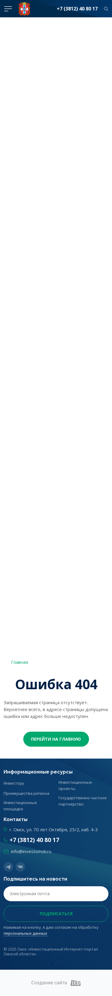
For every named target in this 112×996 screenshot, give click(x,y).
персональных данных (25, 933)
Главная (19, 662)
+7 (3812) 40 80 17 (77, 8)
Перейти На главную (56, 739)
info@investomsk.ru (31, 851)
